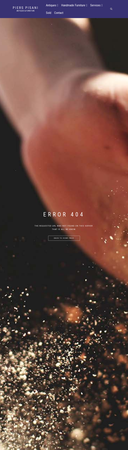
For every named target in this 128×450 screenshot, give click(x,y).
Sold (48, 13)
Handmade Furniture (74, 5)
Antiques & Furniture (26, 11)
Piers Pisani (26, 8)
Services (96, 5)
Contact (58, 13)
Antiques (52, 5)
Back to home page (64, 238)
